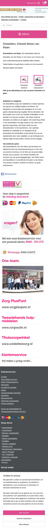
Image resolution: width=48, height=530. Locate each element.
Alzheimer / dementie (10, 457)
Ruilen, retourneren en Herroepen (31, 17)
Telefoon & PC (7, 446)
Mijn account (33, 3)
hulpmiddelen (6, 460)
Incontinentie (7, 430)
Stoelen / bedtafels (9, 444)
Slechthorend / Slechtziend (12, 449)
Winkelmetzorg (8, 174)
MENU (24, 34)
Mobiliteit (5, 436)
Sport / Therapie (8, 452)
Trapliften (5, 441)
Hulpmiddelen (7, 428)
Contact (23, 20)
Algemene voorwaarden (10, 20)
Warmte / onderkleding (10, 433)
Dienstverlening (7, 398)
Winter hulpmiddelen (9, 438)
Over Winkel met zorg (9, 17)
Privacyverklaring (7, 404)
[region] (24, 492)
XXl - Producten (8, 454)
